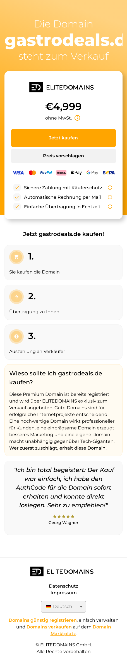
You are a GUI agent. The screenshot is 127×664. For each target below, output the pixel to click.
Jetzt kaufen (63, 138)
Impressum (64, 592)
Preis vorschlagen (63, 155)
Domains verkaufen (49, 627)
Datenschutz (63, 586)
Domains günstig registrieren (43, 620)
